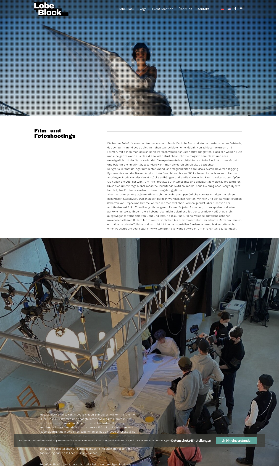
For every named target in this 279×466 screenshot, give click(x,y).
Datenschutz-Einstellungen (191, 441)
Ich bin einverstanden (236, 441)
